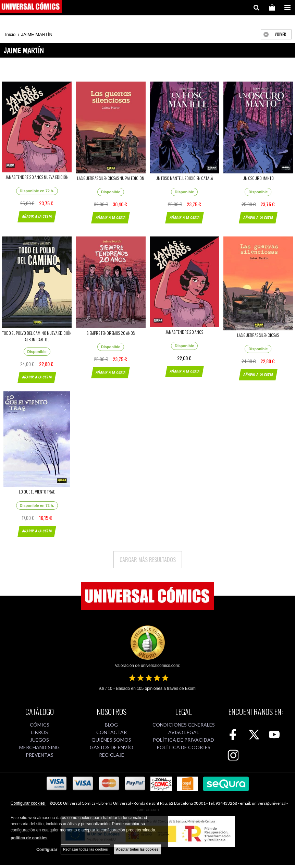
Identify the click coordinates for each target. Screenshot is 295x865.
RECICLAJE (111, 755)
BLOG (111, 725)
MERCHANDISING (39, 747)
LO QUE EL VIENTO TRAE (37, 492)
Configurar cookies (28, 803)
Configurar (46, 849)
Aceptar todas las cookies (137, 849)
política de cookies (29, 838)
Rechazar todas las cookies (85, 849)
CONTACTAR (111, 732)
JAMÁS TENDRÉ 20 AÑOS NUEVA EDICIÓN (37, 177)
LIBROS (39, 732)
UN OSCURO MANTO (258, 178)
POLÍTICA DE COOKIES (183, 747)
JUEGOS (39, 740)
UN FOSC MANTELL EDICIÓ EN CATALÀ (184, 178)
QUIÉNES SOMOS (111, 740)
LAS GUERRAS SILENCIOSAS (258, 335)
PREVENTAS (39, 755)
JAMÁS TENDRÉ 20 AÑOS (184, 332)
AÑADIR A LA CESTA (37, 216)
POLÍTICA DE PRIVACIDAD (183, 740)
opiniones (149, 688)
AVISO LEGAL (183, 732)
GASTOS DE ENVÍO (111, 747)
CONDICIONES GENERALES (183, 725)
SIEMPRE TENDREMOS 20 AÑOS (111, 333)
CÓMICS (39, 725)
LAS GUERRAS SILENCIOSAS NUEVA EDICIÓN (110, 178)
